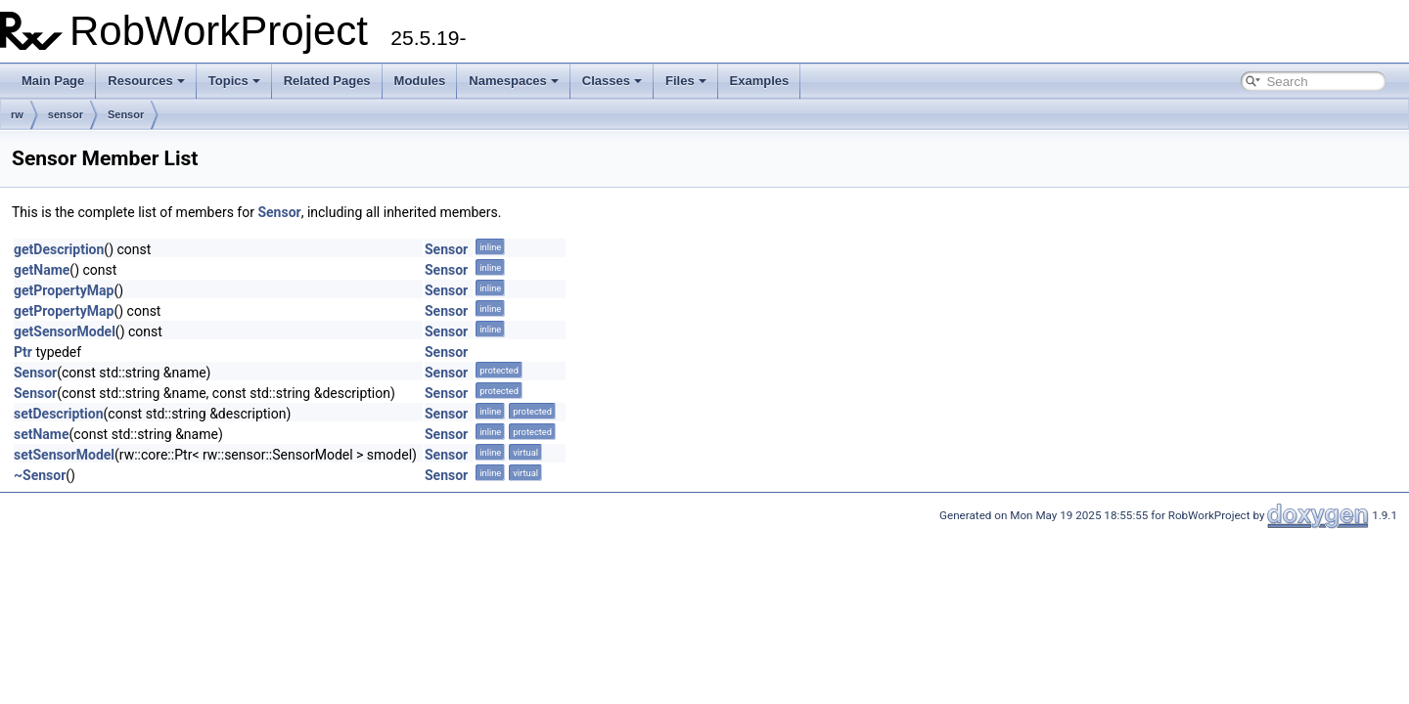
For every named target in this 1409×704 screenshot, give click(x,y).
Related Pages (327, 80)
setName (41, 434)
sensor (65, 114)
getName (41, 270)
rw (17, 114)
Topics (234, 80)
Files (685, 80)
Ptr (23, 352)
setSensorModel (64, 454)
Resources (146, 80)
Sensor (126, 114)
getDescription (59, 249)
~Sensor (40, 475)
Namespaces (514, 80)
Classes (612, 80)
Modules (420, 80)
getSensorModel (64, 331)
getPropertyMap (64, 290)
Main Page (53, 80)
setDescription (59, 413)
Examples (760, 80)
